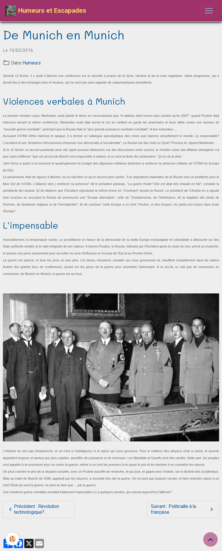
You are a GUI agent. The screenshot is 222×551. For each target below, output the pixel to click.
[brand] (45, 10)
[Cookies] (12, 539)
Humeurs (32, 63)
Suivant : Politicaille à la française (183, 509)
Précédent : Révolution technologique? (33, 509)
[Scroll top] (210, 539)
